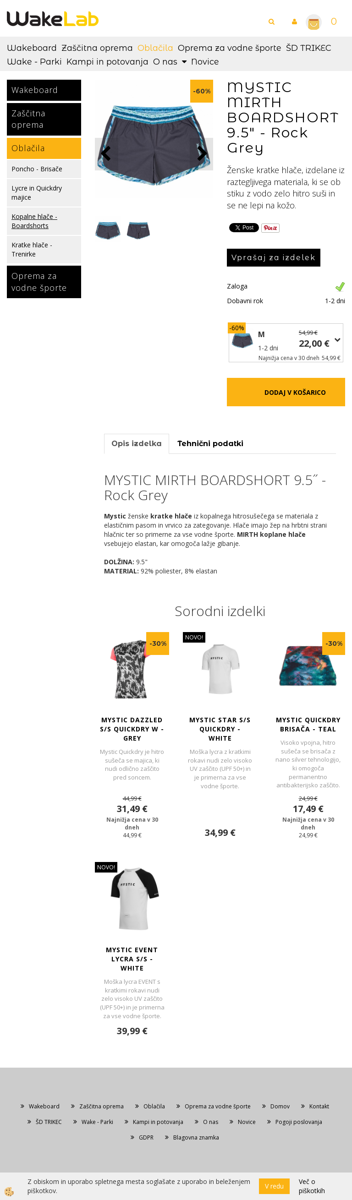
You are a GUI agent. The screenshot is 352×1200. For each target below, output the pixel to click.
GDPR (146, 1137)
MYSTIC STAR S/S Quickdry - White (220, 728)
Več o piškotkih (312, 1186)
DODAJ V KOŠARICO (295, 392)
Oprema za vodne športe (229, 48)
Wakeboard (32, 48)
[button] (201, 154)
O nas (165, 61)
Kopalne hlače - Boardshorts (34, 221)
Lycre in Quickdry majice (36, 193)
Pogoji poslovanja (298, 1122)
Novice (205, 61)
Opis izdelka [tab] (136, 443)
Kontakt (319, 1106)
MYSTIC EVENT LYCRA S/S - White (132, 958)
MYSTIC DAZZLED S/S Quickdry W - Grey (132, 728)
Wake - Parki (34, 61)
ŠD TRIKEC (308, 48)
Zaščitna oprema (97, 48)
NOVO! (194, 637)
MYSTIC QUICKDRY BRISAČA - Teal (308, 724)
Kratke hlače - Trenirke (31, 249)
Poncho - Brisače (36, 168)
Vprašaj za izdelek (273, 257)
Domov (280, 1106)
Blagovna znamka (196, 1137)
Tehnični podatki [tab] (210, 443)
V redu (274, 1186)
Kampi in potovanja (107, 61)
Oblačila (155, 48)
